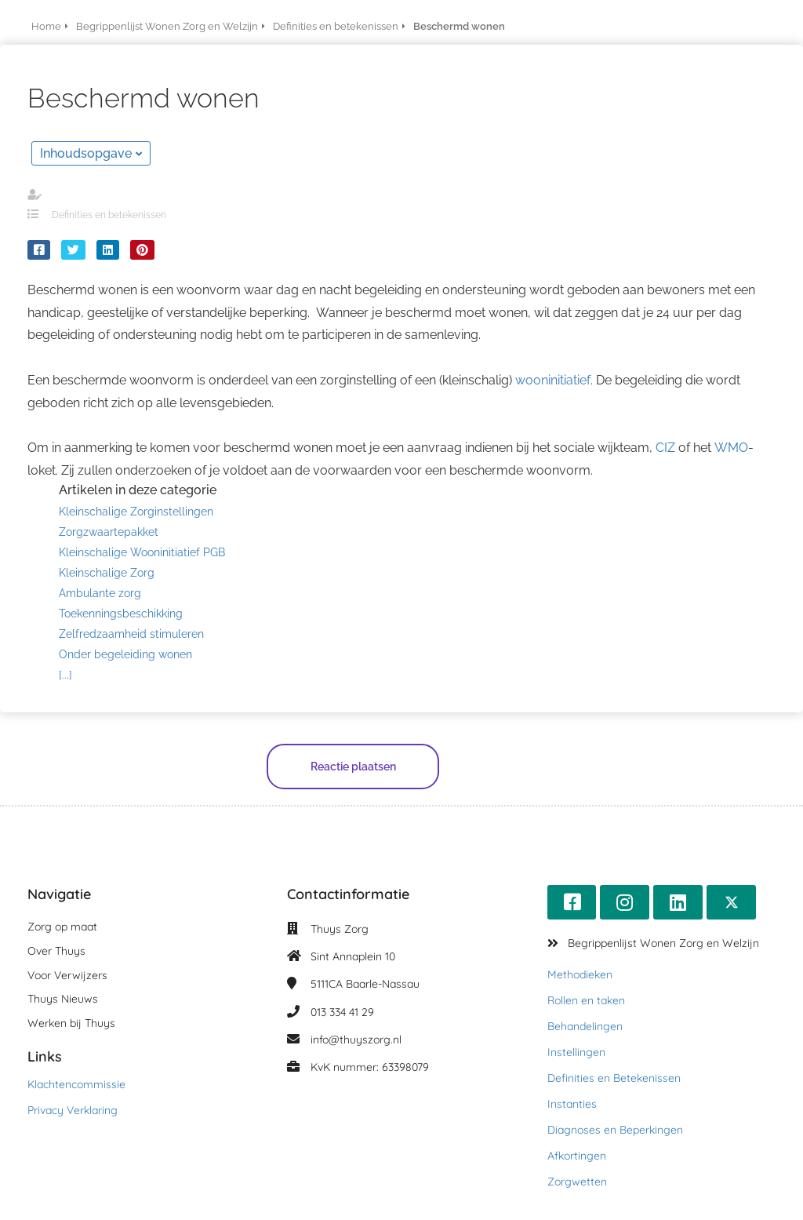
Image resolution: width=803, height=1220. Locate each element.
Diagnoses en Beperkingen (615, 1130)
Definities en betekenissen (109, 214)
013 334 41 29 (342, 1012)
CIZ (665, 447)
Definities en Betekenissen (614, 1078)
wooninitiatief (552, 380)
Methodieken (579, 974)
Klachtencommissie (76, 1084)
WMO (731, 447)
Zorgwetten (577, 1181)
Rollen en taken (586, 1000)
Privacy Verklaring (72, 1110)
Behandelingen (585, 1026)
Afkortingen (576, 1156)
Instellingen (576, 1052)
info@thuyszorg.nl (356, 1039)
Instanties (572, 1104)
